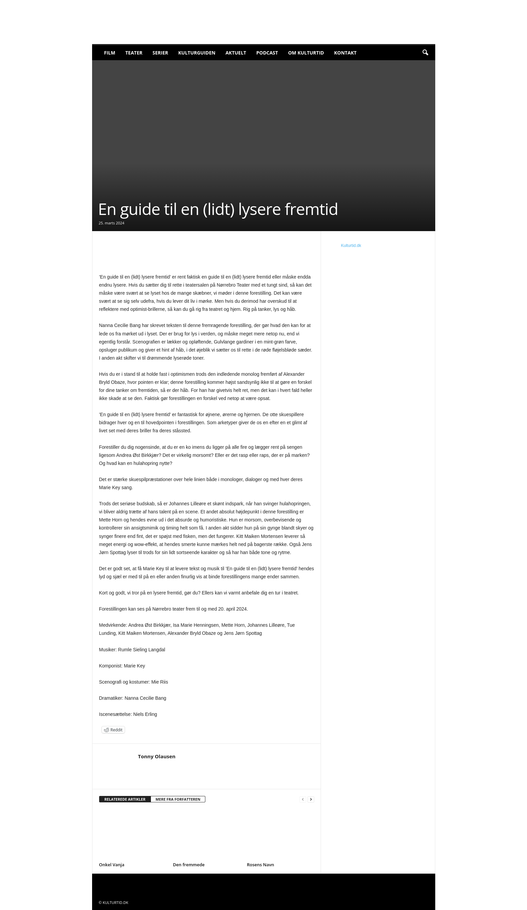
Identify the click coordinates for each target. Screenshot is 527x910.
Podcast (267, 52)
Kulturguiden (196, 52)
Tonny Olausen (157, 756)
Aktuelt (236, 52)
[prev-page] (302, 799)
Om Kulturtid (306, 52)
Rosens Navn (260, 865)
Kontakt (345, 52)
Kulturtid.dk (351, 245)
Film (109, 52)
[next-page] (311, 799)
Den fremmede (189, 865)
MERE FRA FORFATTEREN (178, 799)
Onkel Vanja (112, 865)
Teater (134, 52)
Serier (160, 52)
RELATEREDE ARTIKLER (125, 799)
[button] (425, 52)
